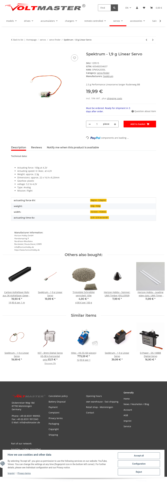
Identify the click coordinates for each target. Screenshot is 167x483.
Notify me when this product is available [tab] (73, 147)
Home (127, 398)
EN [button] (126, 7)
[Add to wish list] (74, 57)
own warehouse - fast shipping (102, 401)
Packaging (54, 423)
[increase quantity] (115, 124)
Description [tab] (18, 147)
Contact (90, 412)
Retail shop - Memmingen (99, 407)
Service (127, 426)
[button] (137, 7)
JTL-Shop (151, 480)
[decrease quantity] (89, 124)
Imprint (11, 473)
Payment (53, 407)
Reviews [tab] (36, 147)
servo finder (103, 72)
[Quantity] (97, 124)
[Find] (104, 7)
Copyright (54, 429)
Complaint (54, 412)
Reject (139, 472)
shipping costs (114, 98)
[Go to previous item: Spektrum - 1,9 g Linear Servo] (146, 39)
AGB (126, 415)
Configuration (138, 464)
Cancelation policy (58, 396)
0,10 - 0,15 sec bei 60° (99, 217)
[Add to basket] (13, 50)
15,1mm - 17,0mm (98, 212)
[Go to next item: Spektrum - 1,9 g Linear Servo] (153, 39)
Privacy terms (24, 473)
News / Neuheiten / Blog (136, 404)
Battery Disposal (57, 401)
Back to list (18, 39)
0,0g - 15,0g (95, 206)
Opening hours (94, 396)
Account (128, 409)
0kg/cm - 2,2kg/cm (98, 200)
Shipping (53, 434)
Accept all (139, 455)
